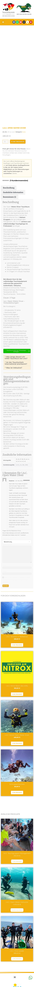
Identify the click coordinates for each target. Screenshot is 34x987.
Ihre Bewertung (8, 539)
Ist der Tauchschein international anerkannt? (16, 363)
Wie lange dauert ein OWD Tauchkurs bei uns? (16, 357)
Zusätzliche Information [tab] (13, 192)
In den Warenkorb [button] (17, 645)
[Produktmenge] (5, 142)
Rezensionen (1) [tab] (9, 197)
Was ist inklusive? (14, 368)
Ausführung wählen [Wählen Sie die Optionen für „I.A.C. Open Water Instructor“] (17, 910)
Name (5, 565)
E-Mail (5, 571)
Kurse (23, 132)
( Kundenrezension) (19, 180)
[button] (3, 22)
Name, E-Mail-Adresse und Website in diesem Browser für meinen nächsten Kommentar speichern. (17, 580)
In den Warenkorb (17, 141)
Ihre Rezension (7, 544)
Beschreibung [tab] (8, 188)
